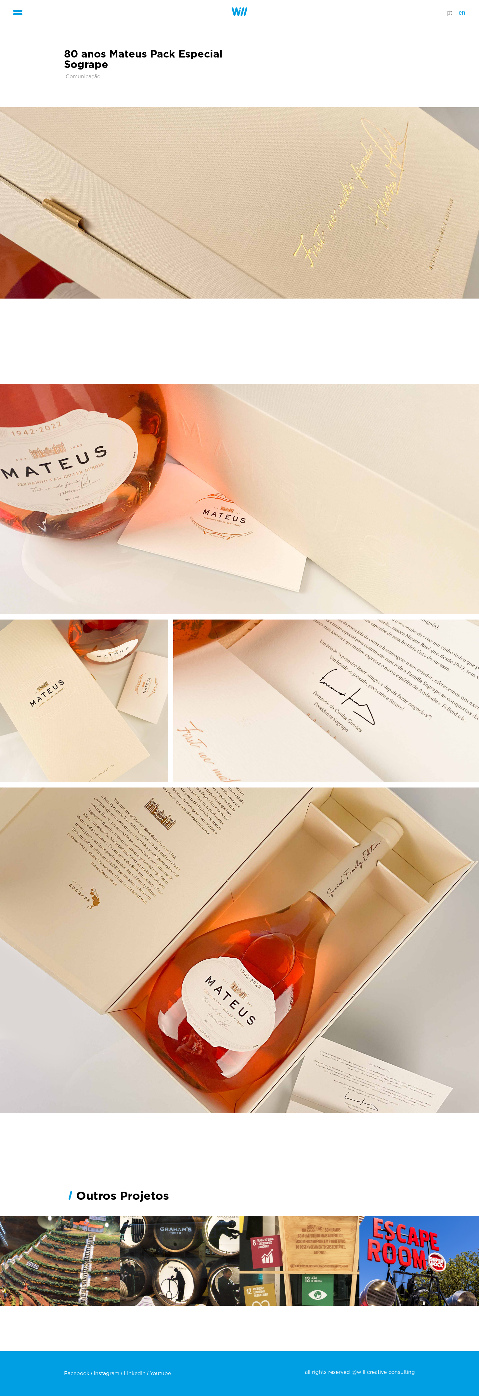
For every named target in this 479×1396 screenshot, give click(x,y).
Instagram (106, 1373)
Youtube (160, 1373)
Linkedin (135, 1373)
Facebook (76, 1373)
